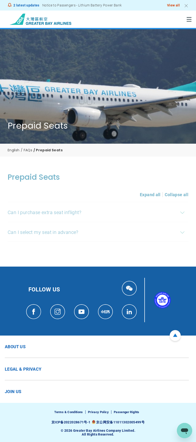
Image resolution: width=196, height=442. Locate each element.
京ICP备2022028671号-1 (70, 422)
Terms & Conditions (68, 412)
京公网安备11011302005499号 (120, 422)
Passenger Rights (126, 412)
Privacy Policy (98, 412)
